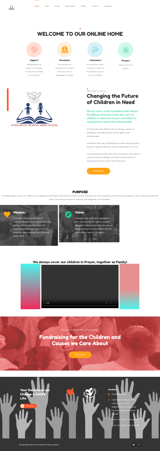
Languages (108, 6)
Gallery (83, 6)
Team (47, 6)
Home (37, 6)
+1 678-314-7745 (132, 425)
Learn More (98, 171)
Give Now (27, 406)
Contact (95, 6)
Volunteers (95, 60)
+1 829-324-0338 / (119, 420)
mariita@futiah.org (119, 394)
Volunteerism (70, 6)
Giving (57, 6)
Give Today (80, 355)
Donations (64, 60)
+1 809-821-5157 (132, 420)
